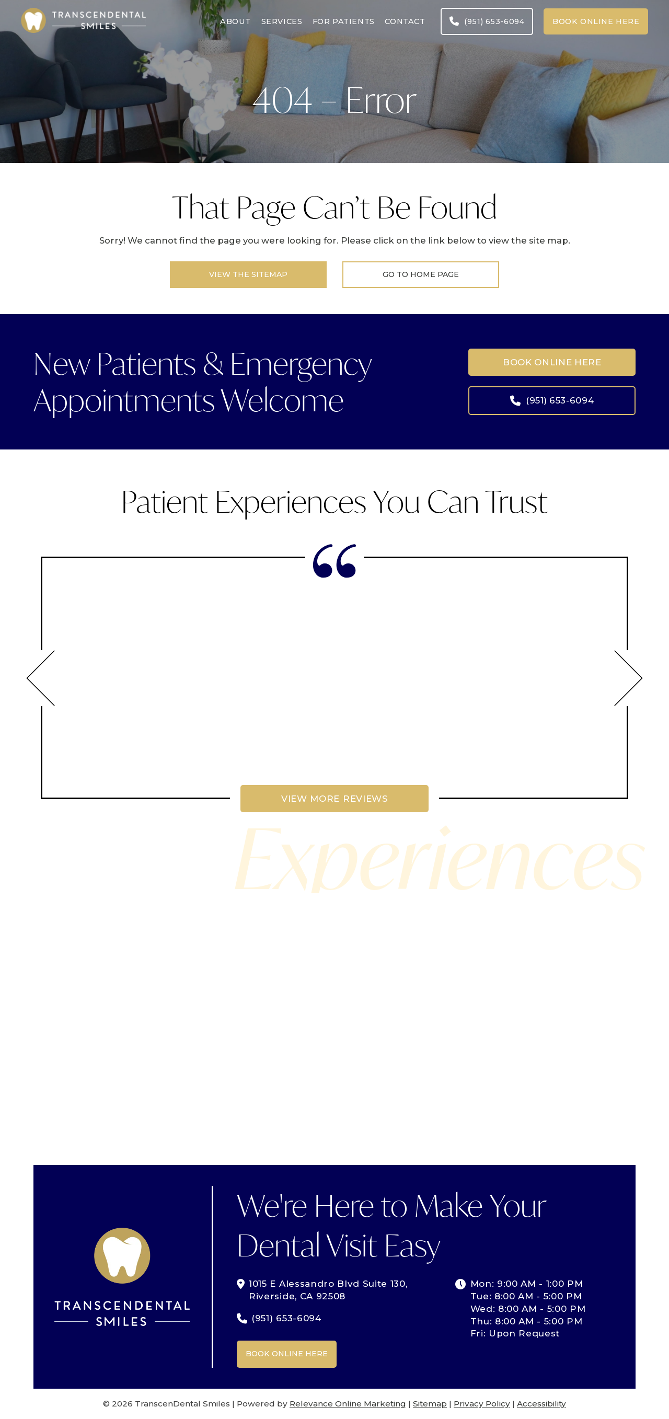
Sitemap (430, 1404)
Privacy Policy (482, 1404)
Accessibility (541, 1404)
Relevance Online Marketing (348, 1404)
